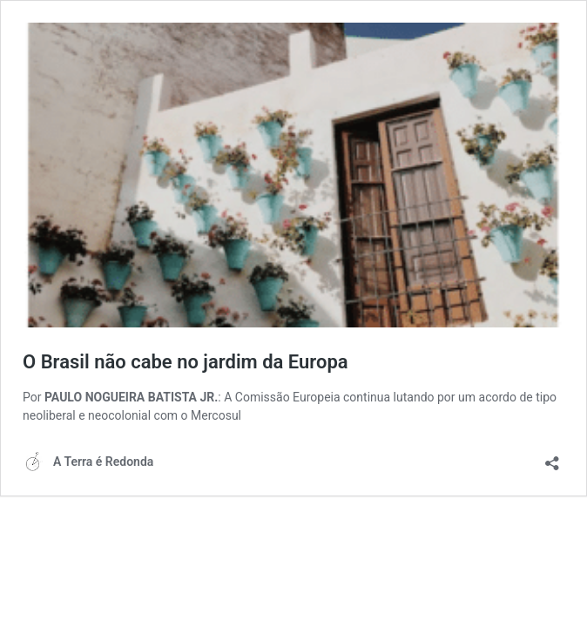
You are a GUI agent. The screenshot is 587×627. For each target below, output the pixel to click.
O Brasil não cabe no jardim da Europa (185, 362)
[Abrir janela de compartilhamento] (552, 457)
